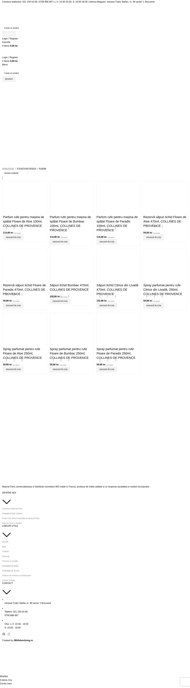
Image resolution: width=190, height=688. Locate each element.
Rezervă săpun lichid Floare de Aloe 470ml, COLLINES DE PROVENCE (164, 221)
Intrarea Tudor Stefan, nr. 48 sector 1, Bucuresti (130, 2)
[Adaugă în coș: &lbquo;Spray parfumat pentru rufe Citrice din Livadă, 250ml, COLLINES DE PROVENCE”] (153, 306)
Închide (182, 98)
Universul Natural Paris (12, 508)
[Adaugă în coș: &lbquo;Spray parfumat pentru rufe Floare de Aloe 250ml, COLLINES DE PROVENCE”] (13, 369)
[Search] (95, 28)
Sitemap (5, 556)
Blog (4, 546)
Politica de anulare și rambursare (16, 575)
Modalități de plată (10, 566)
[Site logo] (30, 14)
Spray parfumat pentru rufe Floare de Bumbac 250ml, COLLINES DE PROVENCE (69, 353)
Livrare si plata (8, 580)
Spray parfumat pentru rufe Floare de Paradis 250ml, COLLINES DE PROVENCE (116, 353)
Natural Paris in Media (12, 523)
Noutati (5, 542)
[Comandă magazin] (16, 173)
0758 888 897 (46, 2)
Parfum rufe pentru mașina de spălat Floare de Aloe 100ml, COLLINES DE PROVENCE (23, 221)
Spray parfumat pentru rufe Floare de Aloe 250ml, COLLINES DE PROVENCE (22, 353)
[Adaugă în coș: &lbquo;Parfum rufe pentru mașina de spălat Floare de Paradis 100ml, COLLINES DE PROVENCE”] (107, 242)
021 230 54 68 (30, 2)
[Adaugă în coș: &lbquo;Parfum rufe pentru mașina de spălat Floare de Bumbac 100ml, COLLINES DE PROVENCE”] (60, 242)
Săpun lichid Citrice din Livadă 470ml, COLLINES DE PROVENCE (117, 289)
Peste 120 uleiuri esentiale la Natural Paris (20, 518)
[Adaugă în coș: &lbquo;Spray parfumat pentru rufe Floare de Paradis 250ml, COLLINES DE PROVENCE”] (107, 369)
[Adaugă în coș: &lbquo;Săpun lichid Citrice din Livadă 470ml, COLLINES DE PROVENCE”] (107, 306)
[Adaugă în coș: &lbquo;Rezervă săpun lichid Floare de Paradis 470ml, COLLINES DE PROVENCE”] (13, 306)
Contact (5, 551)
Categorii (9, 92)
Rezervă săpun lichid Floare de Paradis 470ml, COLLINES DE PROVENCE (24, 289)
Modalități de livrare (10, 571)
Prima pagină (8, 169)
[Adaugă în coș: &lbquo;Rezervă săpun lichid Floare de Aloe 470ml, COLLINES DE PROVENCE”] (153, 237)
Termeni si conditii (10, 561)
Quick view (14, 228)
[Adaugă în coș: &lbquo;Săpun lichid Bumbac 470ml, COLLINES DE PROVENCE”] (60, 301)
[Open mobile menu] (5, 64)
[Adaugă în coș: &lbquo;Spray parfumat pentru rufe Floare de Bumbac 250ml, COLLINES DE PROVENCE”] (60, 369)
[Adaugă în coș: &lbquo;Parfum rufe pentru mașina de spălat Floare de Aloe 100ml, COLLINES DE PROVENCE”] (13, 237)
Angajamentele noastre (12, 513)
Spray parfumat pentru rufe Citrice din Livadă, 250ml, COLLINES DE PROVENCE (162, 289)
